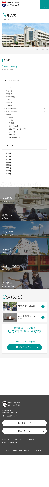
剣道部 (12, 127)
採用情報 (35, 471)
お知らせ (10, 108)
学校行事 (10, 99)
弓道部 (12, 131)
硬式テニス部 (15, 134)
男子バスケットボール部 (19, 137)
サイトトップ (9, 471)
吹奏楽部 (13, 143)
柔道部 (12, 124)
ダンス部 (13, 140)
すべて (9, 93)
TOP (36, 50)
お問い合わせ (23, 471)
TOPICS (10, 105)
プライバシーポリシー (12, 474)
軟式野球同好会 (16, 146)
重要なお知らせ (13, 102)
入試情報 (10, 112)
